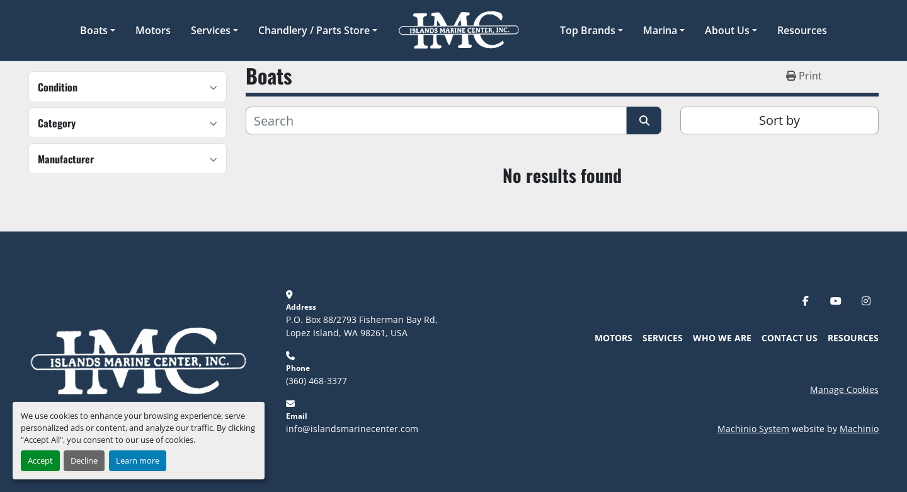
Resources (802, 30)
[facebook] (805, 300)
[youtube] (835, 300)
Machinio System (753, 429)
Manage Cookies (844, 389)
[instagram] (866, 300)
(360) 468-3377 (316, 381)
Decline (84, 460)
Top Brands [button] (587, 30)
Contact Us (790, 338)
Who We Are (722, 338)
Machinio (859, 429)
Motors (153, 30)
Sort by (779, 120)
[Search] (436, 120)
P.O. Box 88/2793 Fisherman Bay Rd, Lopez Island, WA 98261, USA (363, 326)
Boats (94, 30)
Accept (40, 460)
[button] (97, 30)
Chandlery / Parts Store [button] (314, 30)
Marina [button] (660, 30)
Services (211, 30)
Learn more (137, 460)
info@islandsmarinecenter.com (352, 429)
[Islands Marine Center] (138, 360)
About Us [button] (727, 30)
